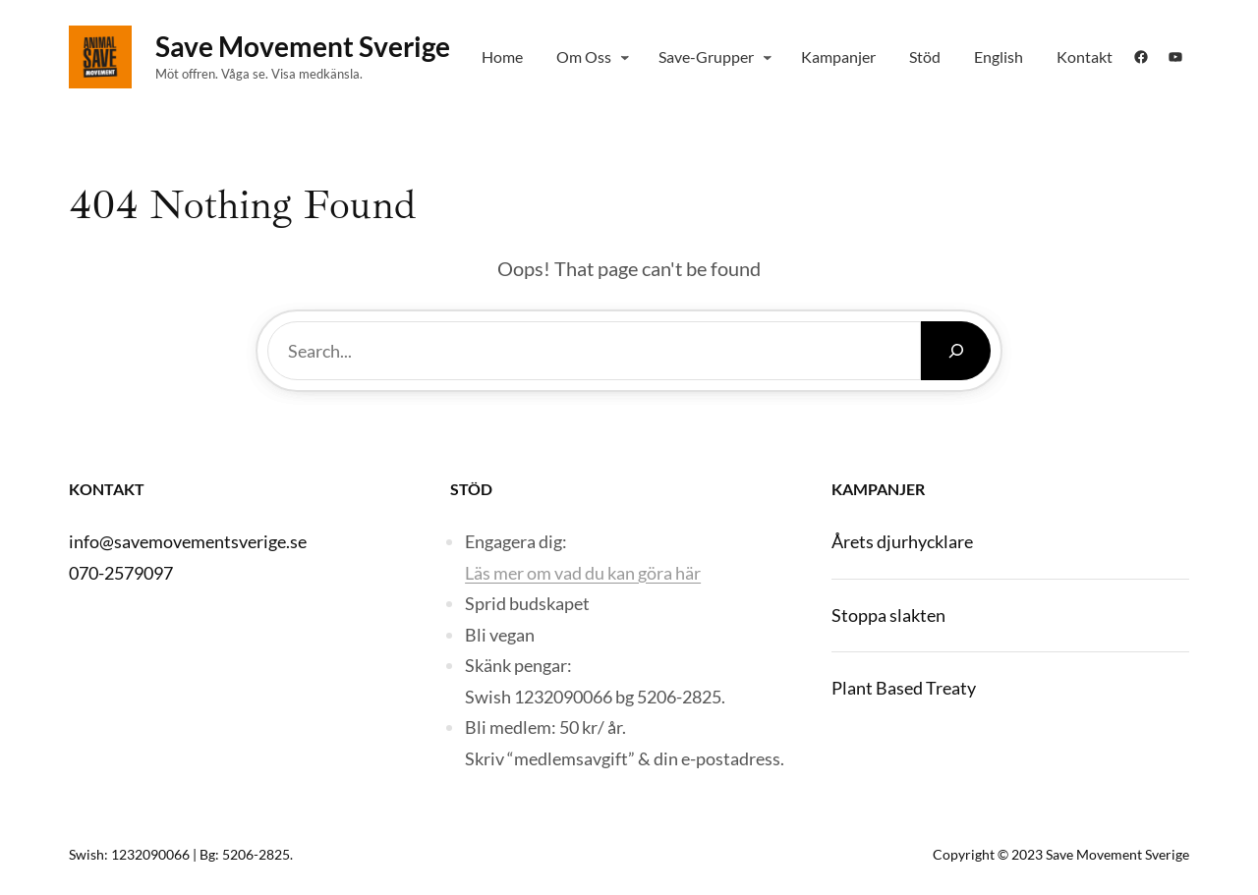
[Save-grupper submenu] (767, 57)
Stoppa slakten (888, 615)
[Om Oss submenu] (625, 57)
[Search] (956, 350)
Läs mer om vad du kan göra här (583, 573)
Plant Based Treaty (903, 688)
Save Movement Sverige (302, 46)
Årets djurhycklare (902, 541)
